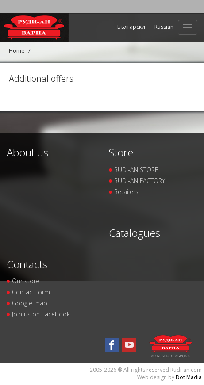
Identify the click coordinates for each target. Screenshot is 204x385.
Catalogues (134, 232)
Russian (163, 26)
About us (27, 152)
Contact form (31, 292)
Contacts (27, 264)
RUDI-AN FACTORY (139, 180)
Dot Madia (189, 377)
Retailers (126, 191)
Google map (29, 303)
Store (121, 152)
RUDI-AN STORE (136, 169)
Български (131, 26)
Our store (25, 281)
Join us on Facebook (41, 314)
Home (17, 50)
